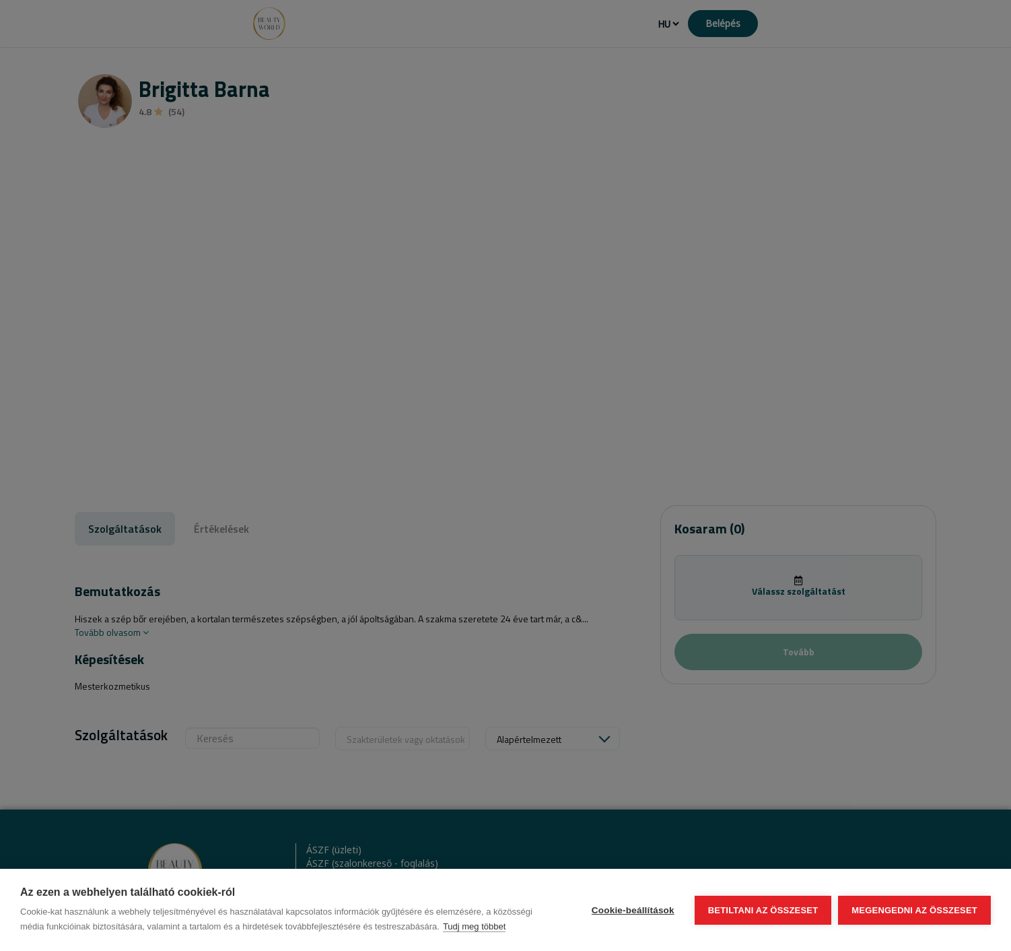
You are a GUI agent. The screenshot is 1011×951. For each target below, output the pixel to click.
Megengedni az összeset (914, 910)
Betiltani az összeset (763, 910)
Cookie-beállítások (633, 910)
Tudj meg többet (474, 926)
